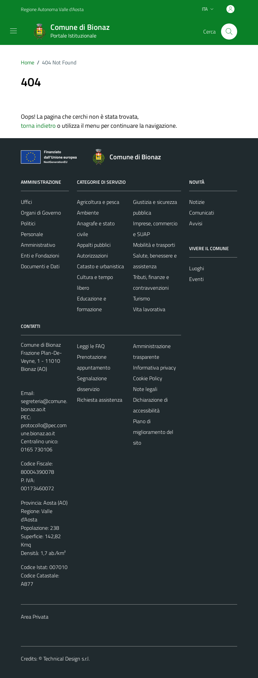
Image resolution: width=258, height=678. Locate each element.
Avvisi (195, 223)
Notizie (197, 202)
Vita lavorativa (149, 309)
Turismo (141, 298)
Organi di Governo (41, 213)
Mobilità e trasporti (154, 245)
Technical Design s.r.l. (66, 659)
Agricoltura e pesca (98, 202)
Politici (28, 223)
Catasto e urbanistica (100, 266)
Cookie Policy (147, 378)
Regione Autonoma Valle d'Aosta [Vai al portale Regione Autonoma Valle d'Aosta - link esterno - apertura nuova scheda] (52, 9)
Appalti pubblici (94, 245)
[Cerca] (229, 31)
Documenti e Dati (40, 266)
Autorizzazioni (92, 255)
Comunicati (201, 213)
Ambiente (88, 213)
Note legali (145, 389)
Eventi (196, 279)
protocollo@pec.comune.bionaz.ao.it (44, 429)
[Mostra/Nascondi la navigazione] (13, 31)
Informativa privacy (154, 367)
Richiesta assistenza (99, 400)
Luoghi (196, 268)
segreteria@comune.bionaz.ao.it (44, 405)
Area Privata (34, 617)
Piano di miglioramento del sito (153, 432)
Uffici (26, 202)
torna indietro (38, 125)
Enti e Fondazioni (40, 255)
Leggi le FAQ (91, 346)
